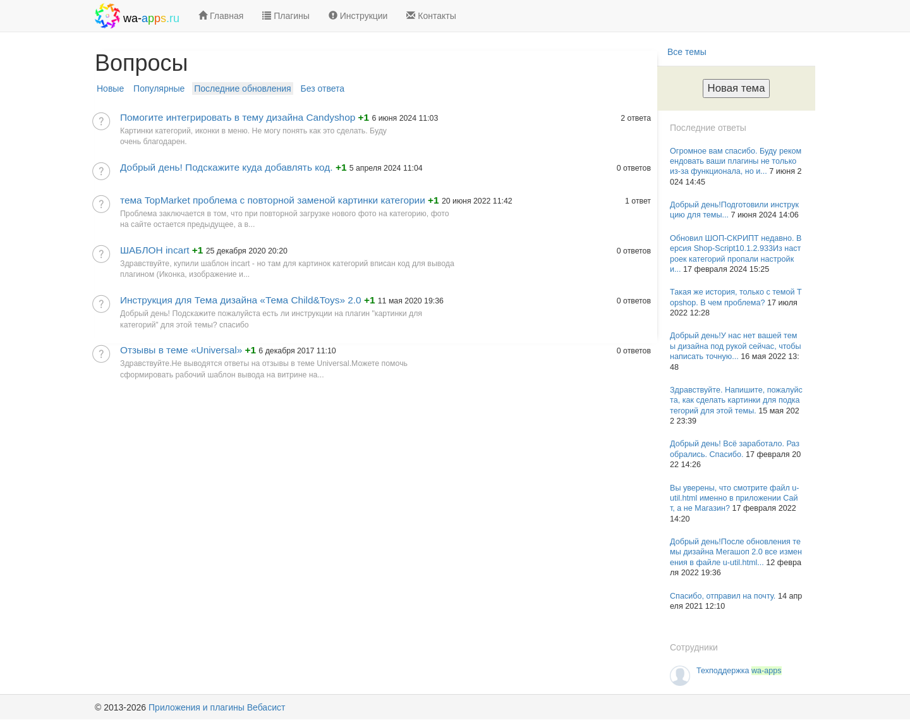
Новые (110, 88)
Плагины (286, 16)
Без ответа (323, 88)
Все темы (687, 52)
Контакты (431, 16)
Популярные (159, 88)
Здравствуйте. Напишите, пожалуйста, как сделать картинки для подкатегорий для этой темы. (736, 400)
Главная (220, 16)
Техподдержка (739, 670)
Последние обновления (242, 88)
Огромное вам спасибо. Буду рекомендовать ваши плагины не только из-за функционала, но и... (735, 161)
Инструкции (358, 16)
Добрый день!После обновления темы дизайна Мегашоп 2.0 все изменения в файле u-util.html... (736, 552)
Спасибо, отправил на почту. (724, 596)
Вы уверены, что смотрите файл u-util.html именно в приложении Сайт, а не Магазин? (734, 498)
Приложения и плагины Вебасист (217, 707)
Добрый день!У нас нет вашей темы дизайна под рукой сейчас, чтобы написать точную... (735, 346)
